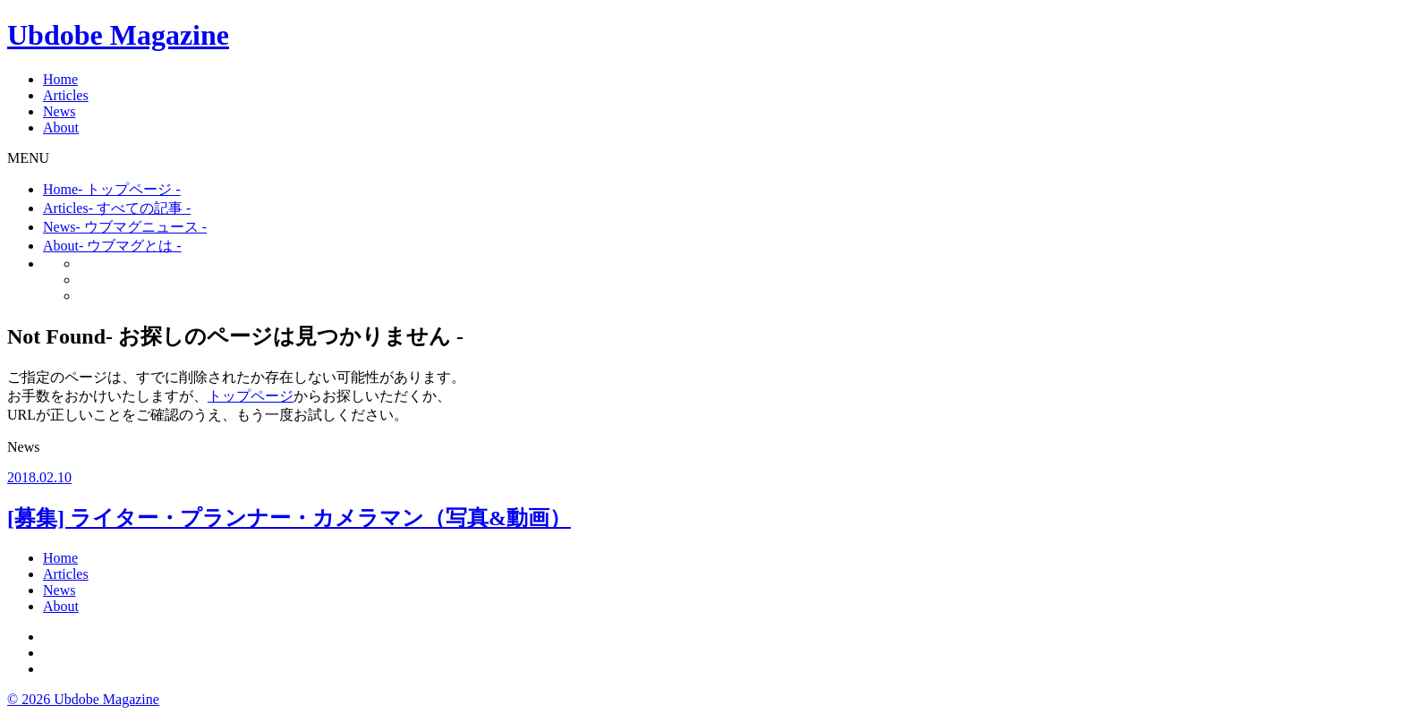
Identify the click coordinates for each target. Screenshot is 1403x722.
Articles (66, 95)
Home (60, 79)
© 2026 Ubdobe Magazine (83, 699)
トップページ (250, 395)
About (61, 127)
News (59, 111)
